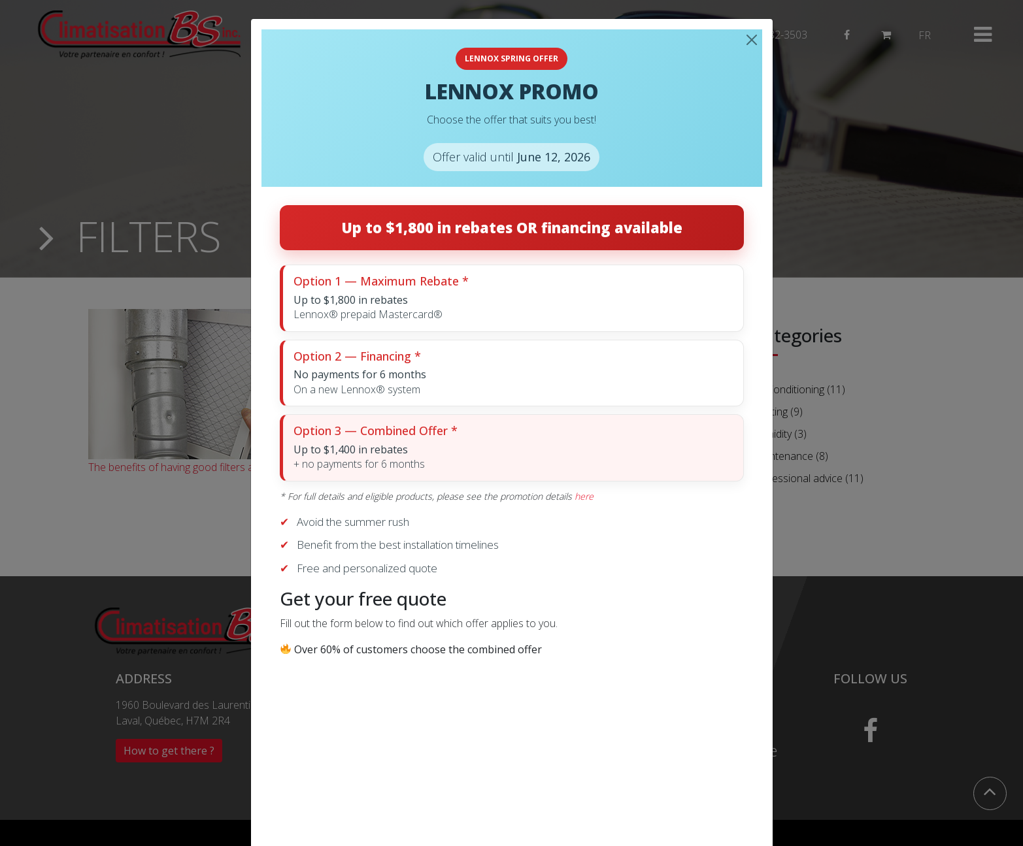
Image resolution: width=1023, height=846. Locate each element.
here (584, 496)
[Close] (752, 40)
